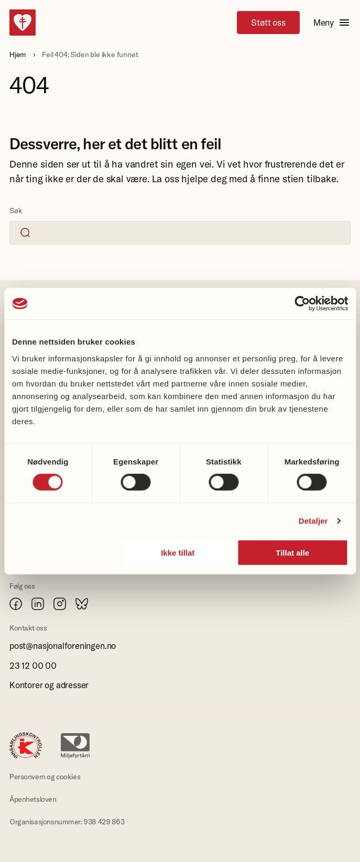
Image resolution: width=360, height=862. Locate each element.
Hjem (17, 54)
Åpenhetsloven (33, 799)
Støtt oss (268, 22)
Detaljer (313, 520)
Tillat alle (292, 552)
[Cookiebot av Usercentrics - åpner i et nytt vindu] (302, 304)
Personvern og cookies (44, 776)
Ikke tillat (177, 552)
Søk (15, 210)
